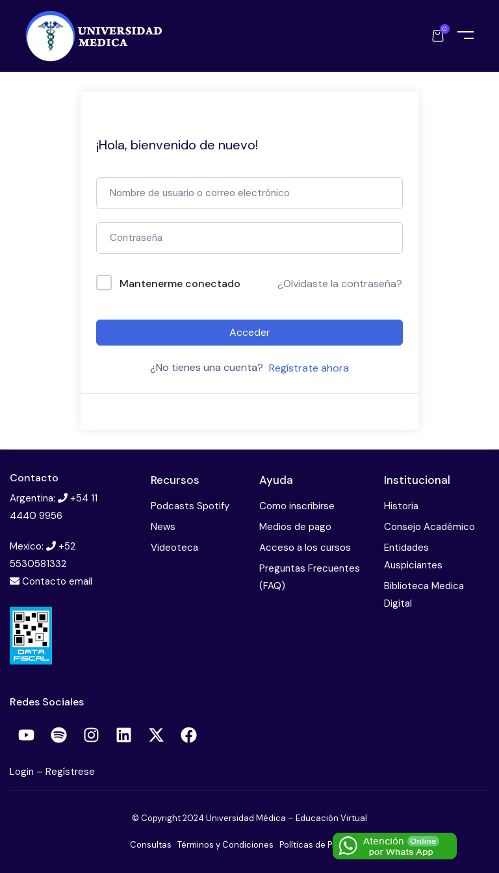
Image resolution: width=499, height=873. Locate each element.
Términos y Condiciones (225, 844)
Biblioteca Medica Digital (424, 594)
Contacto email (57, 581)
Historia (401, 506)
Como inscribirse (297, 506)
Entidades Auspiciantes (413, 556)
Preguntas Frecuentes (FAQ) (309, 577)
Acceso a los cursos (305, 547)
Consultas (151, 844)
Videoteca (174, 547)
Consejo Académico (429, 526)
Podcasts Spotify (190, 506)
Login (23, 771)
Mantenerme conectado (180, 283)
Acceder (249, 332)
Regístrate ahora (309, 368)
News (163, 526)
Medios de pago (295, 526)
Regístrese (70, 771)
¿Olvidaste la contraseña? (339, 283)
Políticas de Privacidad (324, 844)
